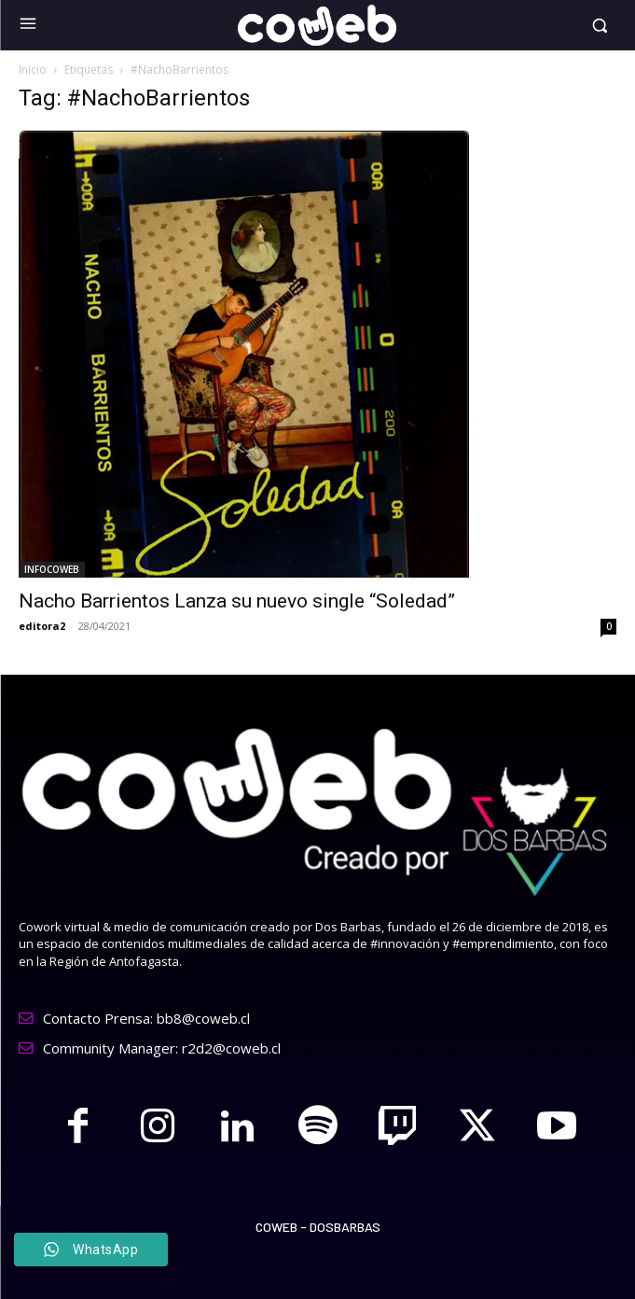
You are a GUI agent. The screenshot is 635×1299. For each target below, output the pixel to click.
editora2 (42, 626)
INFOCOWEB (51, 569)
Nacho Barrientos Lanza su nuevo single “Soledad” (237, 601)
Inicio (33, 69)
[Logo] (317, 25)
